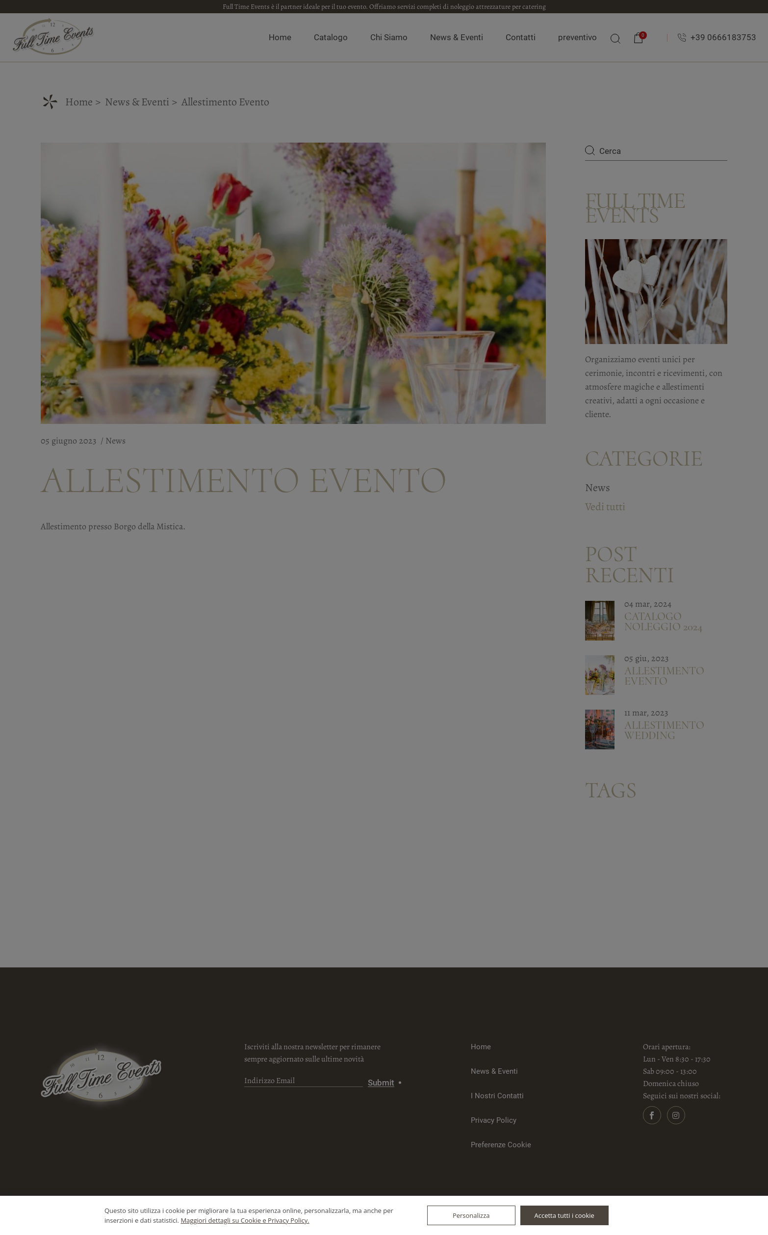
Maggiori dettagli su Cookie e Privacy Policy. (244, 1220)
